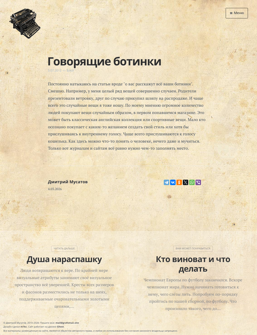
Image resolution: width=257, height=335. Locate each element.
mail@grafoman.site (67, 322)
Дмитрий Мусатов (68, 182)
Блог (70, 70)
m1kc (24, 326)
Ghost (60, 326)
